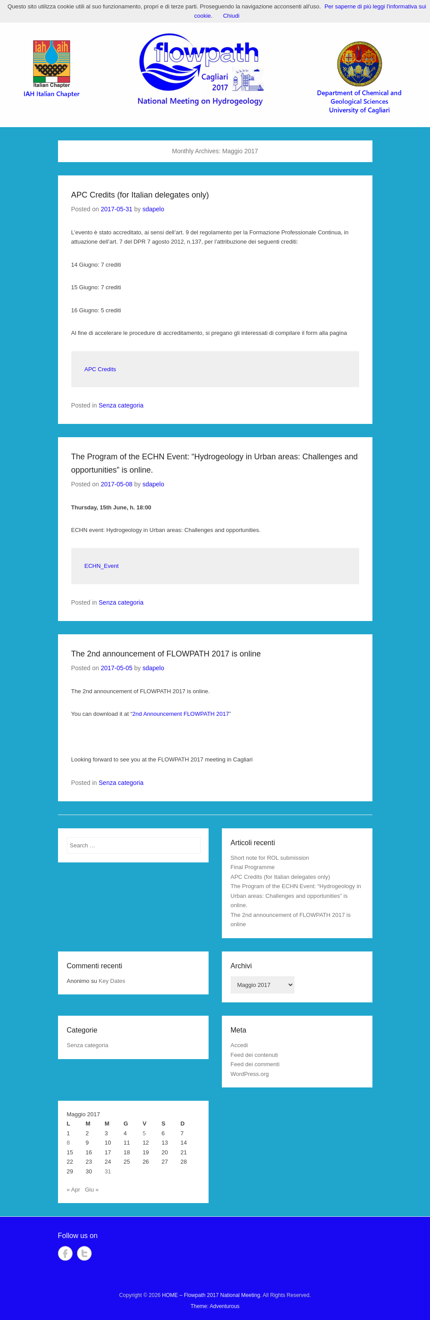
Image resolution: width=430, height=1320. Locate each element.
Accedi (239, 1045)
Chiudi (231, 15)
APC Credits (100, 369)
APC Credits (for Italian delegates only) (140, 194)
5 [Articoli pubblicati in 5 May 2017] (144, 1133)
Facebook (65, 1253)
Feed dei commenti (255, 1064)
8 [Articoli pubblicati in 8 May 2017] (68, 1142)
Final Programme (253, 867)
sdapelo (153, 209)
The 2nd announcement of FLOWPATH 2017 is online (166, 653)
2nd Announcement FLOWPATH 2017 (180, 713)
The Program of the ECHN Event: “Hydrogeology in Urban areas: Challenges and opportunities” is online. (296, 895)
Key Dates (112, 981)
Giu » (92, 1189)
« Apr (73, 1189)
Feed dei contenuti (254, 1055)
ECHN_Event (102, 566)
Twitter (84, 1253)
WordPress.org (250, 1074)
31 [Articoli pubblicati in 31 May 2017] (108, 1171)
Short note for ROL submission (270, 857)
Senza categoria (121, 405)
